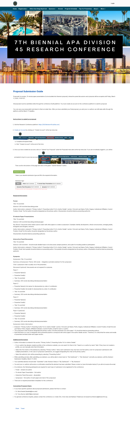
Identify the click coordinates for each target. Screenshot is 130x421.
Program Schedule (71, 9)
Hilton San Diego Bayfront (38, 9)
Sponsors (52, 9)
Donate (60, 9)
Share (17, 408)
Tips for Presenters (85, 9)
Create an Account (20, 130)
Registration (23, 9)
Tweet (22, 408)
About (96, 9)
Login (112, 3)
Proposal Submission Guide (28, 91)
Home (15, 9)
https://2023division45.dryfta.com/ (49, 124)
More (103, 9)
